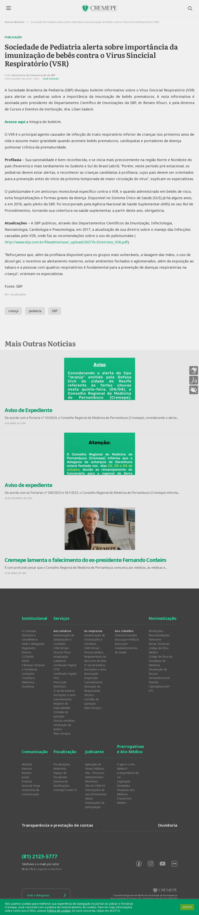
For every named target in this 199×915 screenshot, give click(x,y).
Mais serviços (62, 733)
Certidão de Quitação (91, 701)
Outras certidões (64, 720)
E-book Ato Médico (124, 801)
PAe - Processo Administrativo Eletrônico (94, 777)
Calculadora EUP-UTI (159, 689)
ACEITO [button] (187, 907)
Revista (26, 773)
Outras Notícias (14, 22)
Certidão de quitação (60, 714)
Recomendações (159, 635)
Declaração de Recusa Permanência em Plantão (159, 676)
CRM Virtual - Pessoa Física (62, 650)
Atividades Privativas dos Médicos (126, 790)
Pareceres (155, 639)
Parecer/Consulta (126, 635)
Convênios (28, 678)
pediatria (35, 311)
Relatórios (59, 768)
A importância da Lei (128, 775)
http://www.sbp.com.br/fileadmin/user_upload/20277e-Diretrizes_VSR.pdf (66, 242)
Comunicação (35, 751)
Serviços (61, 618)
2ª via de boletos (94, 665)
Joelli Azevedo (51, 78)
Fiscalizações (61, 764)
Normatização (162, 618)
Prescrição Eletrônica (60, 684)
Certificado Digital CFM (64, 667)
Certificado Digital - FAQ (65, 676)
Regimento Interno (29, 650)
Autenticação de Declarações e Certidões (63, 639)
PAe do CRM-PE (95, 785)
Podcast (27, 781)
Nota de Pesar (31, 785)
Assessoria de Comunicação (30, 792)
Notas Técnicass (159, 644)
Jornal (25, 777)
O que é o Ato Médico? (126, 766)
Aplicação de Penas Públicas (94, 766)
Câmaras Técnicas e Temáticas (33, 667)
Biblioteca (28, 682)
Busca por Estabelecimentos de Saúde (126, 648)
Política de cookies (59, 910)
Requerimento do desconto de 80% (95, 659)
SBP (55, 311)
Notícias (27, 764)
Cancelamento (62, 699)
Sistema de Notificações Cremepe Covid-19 (65, 786)
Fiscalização (64, 751)
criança (13, 311)
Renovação (91, 673)
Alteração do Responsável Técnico (92, 691)
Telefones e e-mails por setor (40, 864)
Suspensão (91, 678)
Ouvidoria (28, 686)
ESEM (25, 661)
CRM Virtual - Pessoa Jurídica (93, 650)
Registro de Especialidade (61, 706)
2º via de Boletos (64, 691)
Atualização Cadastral (60, 659)
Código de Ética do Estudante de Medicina (161, 661)
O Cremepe (29, 631)
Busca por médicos (127, 639)
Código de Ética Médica (158, 650)
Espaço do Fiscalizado (60, 775)
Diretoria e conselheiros (30, 637)
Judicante (94, 751)
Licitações (28, 673)
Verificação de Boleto (62, 727)
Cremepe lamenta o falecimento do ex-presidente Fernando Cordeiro (85, 559)
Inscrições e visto (95, 669)
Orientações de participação (95, 805)
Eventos (27, 768)
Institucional (34, 618)
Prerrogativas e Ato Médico (130, 749)
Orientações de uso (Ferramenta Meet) (95, 794)
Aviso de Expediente (28, 410)
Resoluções (156, 631)
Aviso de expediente (28, 485)
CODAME (28, 656)
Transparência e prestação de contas (57, 825)
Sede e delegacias (33, 644)
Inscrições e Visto (64, 695)
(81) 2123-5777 (39, 856)
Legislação (123, 781)
